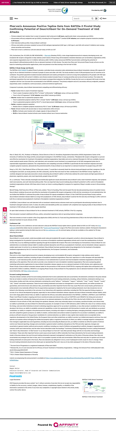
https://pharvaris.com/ (31, 271)
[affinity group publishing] (5, 218)
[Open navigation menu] (14, 18)
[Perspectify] (5, 213)
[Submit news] (5, 209)
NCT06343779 (23, 70)
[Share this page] (103, 18)
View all (112, 2)
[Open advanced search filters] (96, 18)
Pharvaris (48, 55)
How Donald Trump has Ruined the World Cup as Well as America (26, 2)
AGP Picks (5, 2)
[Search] (81, 18)
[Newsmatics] (5, 222)
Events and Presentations (51, 228)
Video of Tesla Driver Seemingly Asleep (70, 2)
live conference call (52, 230)
